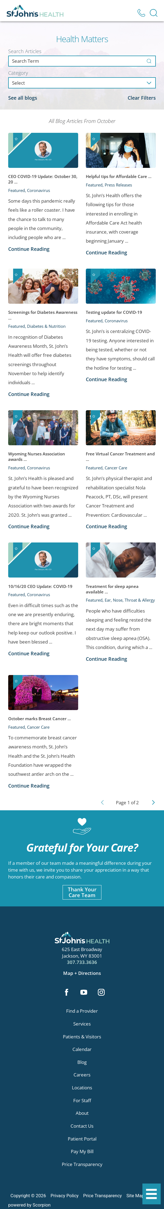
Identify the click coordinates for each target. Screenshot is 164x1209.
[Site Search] (153, 13)
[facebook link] (66, 993)
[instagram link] (102, 993)
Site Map (135, 1196)
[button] (151, 1194)
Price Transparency (82, 1165)
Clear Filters (142, 97)
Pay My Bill (82, 1152)
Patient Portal (82, 1139)
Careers (82, 1075)
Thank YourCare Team (82, 892)
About (82, 1113)
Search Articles (24, 51)
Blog (82, 1062)
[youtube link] (84, 993)
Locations (82, 1088)
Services (82, 1024)
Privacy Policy (65, 1196)
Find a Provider (82, 1011)
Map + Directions (82, 973)
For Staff (82, 1101)
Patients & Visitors (82, 1037)
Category (18, 73)
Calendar (82, 1050)
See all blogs (22, 97)
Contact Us (82, 1126)
